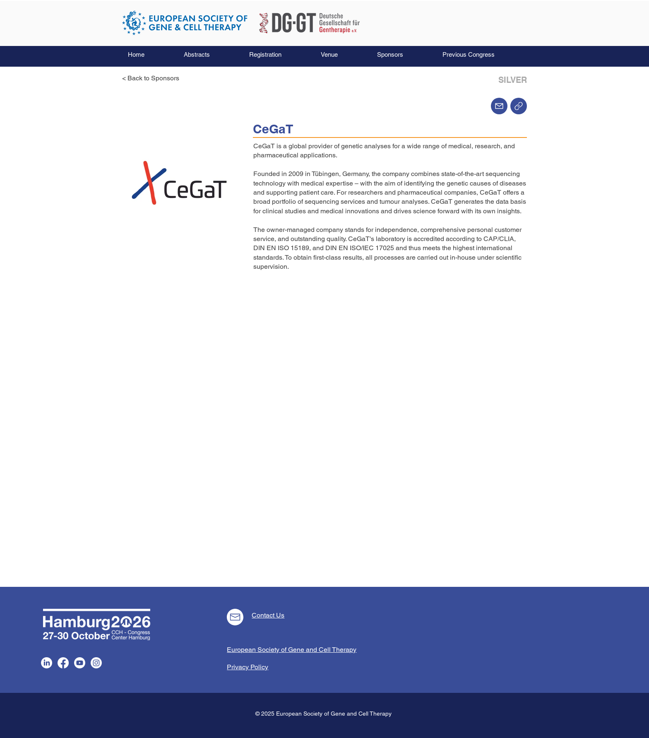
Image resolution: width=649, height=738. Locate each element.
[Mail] (499, 106)
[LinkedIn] (46, 662)
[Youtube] (79, 662)
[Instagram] (96, 662)
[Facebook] (63, 662)
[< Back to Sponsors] (153, 78)
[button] (210, 54)
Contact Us (268, 615)
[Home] (518, 106)
